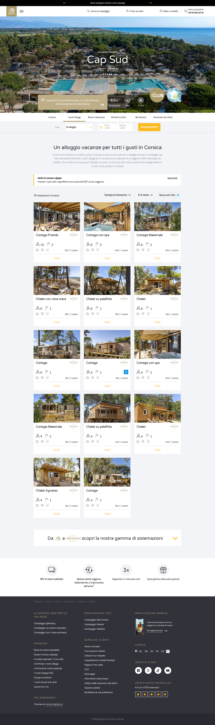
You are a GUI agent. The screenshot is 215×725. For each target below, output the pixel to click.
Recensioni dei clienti (163, 117)
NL (140, 651)
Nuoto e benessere (96, 117)
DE (162, 651)
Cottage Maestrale (150, 235)
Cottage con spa (97, 235)
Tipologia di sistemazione (115, 195)
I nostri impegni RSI (43, 673)
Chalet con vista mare (51, 299)
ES (151, 651)
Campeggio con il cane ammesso (50, 632)
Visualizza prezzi (149, 127)
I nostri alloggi (74, 117)
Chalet (141, 299)
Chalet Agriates (47, 490)
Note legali (89, 674)
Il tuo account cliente (94, 651)
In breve (52, 117)
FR (157, 651)
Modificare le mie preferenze (98, 692)
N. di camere (143, 195)
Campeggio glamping (44, 623)
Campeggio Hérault (94, 624)
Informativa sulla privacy (96, 678)
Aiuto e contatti (92, 646)
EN (146, 651)
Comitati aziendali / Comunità (48, 659)
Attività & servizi (118, 117)
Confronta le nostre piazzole (48, 668)
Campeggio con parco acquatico (50, 628)
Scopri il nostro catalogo (46, 654)
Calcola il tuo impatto (94, 655)
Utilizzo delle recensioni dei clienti (100, 683)
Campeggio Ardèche (94, 629)
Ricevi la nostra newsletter (47, 650)
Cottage (41, 363)
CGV (86, 669)
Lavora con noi (41, 687)
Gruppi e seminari (42, 677)
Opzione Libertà (92, 688)
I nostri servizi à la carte (45, 682)
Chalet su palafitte (99, 299)
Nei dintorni (140, 117)
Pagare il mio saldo (93, 665)
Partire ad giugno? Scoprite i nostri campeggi (107, 3)
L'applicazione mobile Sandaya (99, 660)
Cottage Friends (47, 235)
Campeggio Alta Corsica (96, 620)
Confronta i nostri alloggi (46, 664)
